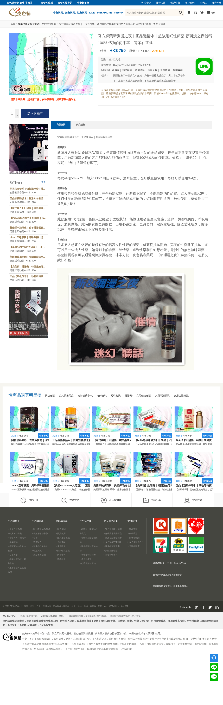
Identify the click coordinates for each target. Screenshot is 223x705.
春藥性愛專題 (65, 3)
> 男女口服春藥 (15, 529)
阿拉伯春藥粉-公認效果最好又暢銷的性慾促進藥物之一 (38, 444)
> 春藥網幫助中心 (40, 533)
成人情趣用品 (66, 395)
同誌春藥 (50, 395)
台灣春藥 (216, 3)
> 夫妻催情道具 (111, 555)
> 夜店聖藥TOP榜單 (112, 542)
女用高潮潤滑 (162, 395)
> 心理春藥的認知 (88, 563)
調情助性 (140, 70)
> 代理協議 (61, 542)
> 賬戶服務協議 (63, 538)
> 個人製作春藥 (15, 533)
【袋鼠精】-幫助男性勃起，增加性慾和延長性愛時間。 (162, 489)
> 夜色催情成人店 (136, 542)
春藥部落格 (83, 3)
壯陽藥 (128, 395)
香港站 (203, 3)
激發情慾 (165, 70)
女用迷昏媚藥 (181, 395)
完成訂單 (152, 500)
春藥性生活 (47, 3)
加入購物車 (111, 500)
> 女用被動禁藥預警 (113, 538)
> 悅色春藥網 (133, 538)
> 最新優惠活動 (39, 555)
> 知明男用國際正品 (113, 533)
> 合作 (34, 538)
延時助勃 (115, 395)
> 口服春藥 (13, 555)
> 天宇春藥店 (133, 546)
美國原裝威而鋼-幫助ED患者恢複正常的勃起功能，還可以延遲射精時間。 (129, 489)
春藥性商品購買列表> (29, 24)
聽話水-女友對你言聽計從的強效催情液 (71, 444)
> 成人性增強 (86, 559)
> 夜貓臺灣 (132, 529)
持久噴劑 (101, 395)
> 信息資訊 (37, 550)
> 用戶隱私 (61, 546)
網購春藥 (178, 70)
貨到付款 (193, 500)
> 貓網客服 (61, 559)
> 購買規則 (61, 533)
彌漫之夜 (152, 70)
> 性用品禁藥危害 (112, 546)
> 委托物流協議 (63, 550)
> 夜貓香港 (132, 533)
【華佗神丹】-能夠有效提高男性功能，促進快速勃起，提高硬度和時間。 (129, 444)
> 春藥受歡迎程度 (88, 555)
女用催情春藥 (143, 395)
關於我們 (190, 3)
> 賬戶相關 (61, 529)
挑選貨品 (70, 500)
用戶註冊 (29, 500)
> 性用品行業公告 (40, 546)
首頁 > (14, 24)
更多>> (44, 182)
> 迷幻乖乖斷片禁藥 (113, 529)
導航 (213, 12)
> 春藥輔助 (13, 542)
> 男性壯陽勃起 (111, 550)
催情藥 (115, 70)
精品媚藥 (127, 70)
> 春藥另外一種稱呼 (17, 538)
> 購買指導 (61, 555)
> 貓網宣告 (37, 542)
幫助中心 (175, 3)
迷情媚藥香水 (85, 395)
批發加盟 (160, 3)
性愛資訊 (146, 3)
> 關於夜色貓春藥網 (41, 529)
